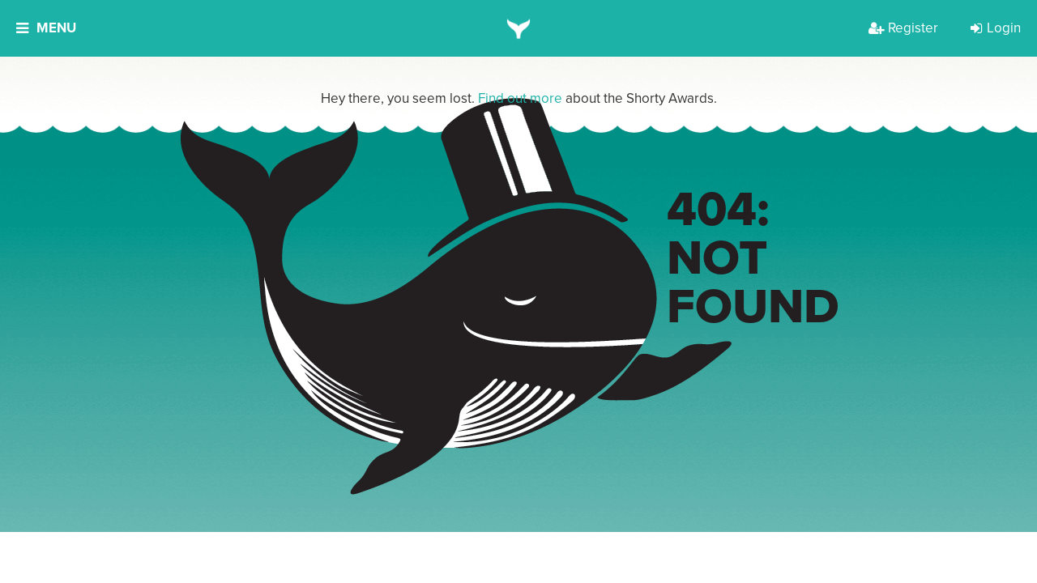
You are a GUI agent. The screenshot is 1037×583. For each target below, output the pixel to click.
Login (996, 27)
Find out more (520, 98)
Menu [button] (46, 27)
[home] (519, 28)
